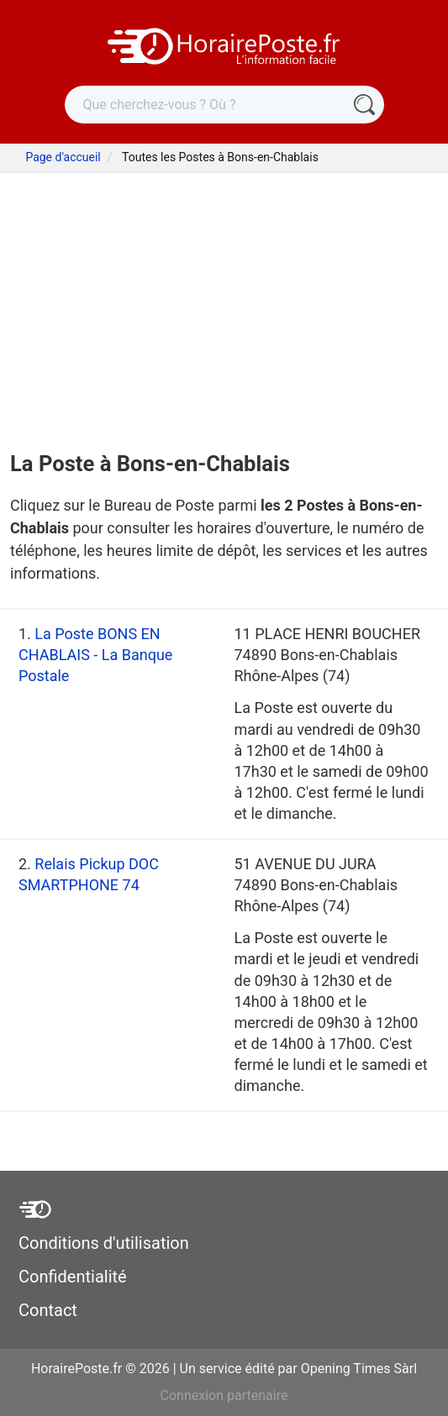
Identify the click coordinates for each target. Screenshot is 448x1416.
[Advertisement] (224, 299)
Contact (47, 1310)
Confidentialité (72, 1277)
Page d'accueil (62, 157)
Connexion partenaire (224, 1395)
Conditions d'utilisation (103, 1243)
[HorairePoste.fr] (224, 45)
